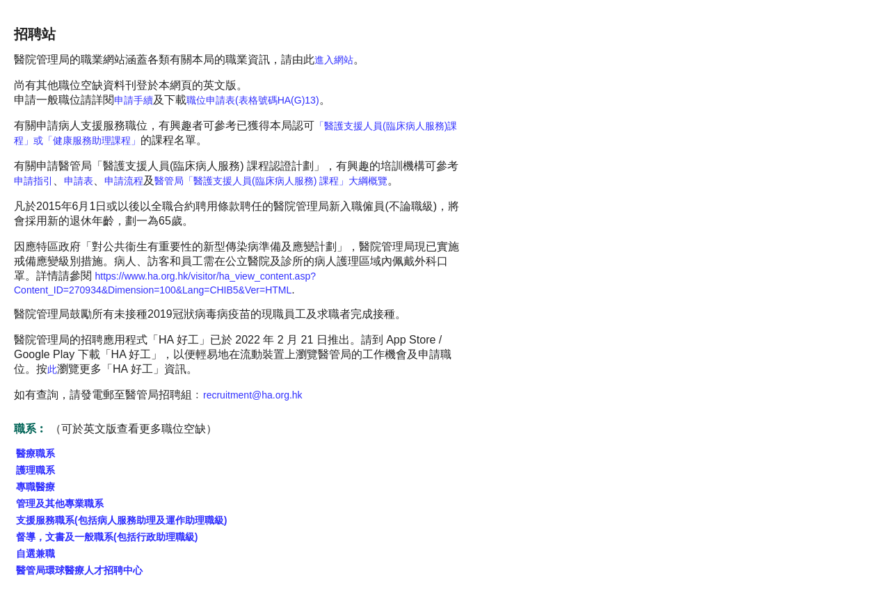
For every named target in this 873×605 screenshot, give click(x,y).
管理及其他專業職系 (60, 503)
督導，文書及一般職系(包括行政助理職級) (107, 536)
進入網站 (333, 59)
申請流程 (123, 180)
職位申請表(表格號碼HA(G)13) (252, 100)
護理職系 (35, 470)
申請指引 (33, 180)
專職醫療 (35, 486)
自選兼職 (35, 553)
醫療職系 (35, 453)
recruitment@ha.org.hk (253, 395)
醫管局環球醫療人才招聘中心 (79, 570)
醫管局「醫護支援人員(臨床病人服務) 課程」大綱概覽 (270, 180)
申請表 (78, 180)
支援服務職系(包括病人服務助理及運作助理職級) (121, 520)
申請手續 (133, 100)
